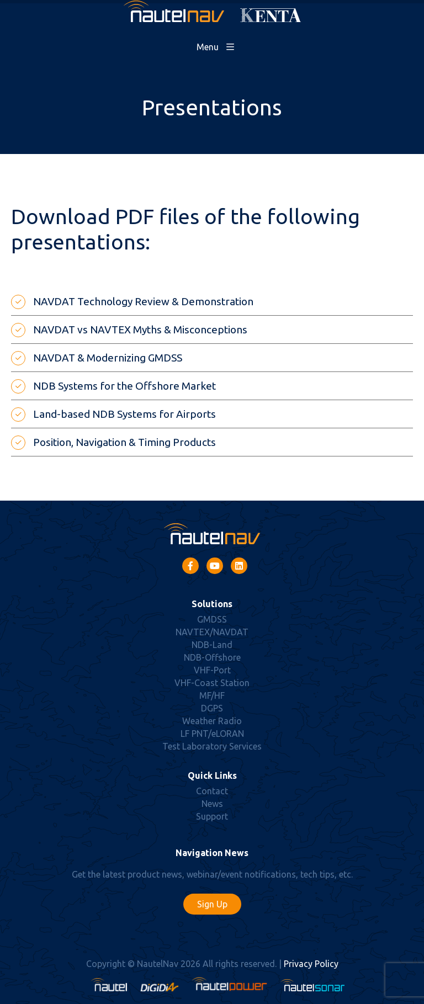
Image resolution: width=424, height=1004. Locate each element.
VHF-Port (212, 670)
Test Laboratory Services (212, 746)
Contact (212, 791)
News (212, 804)
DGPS (212, 708)
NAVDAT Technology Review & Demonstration (143, 301)
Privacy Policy (311, 964)
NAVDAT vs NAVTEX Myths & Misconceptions (140, 329)
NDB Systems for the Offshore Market (124, 386)
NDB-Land (212, 645)
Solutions (212, 604)
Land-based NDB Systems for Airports (124, 414)
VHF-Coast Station (212, 683)
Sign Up (212, 904)
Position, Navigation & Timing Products (124, 442)
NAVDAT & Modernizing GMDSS (107, 358)
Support (212, 816)
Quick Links (212, 775)
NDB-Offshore (212, 657)
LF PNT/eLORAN (212, 734)
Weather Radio (212, 721)
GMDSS (212, 619)
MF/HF (212, 695)
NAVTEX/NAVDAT (212, 632)
